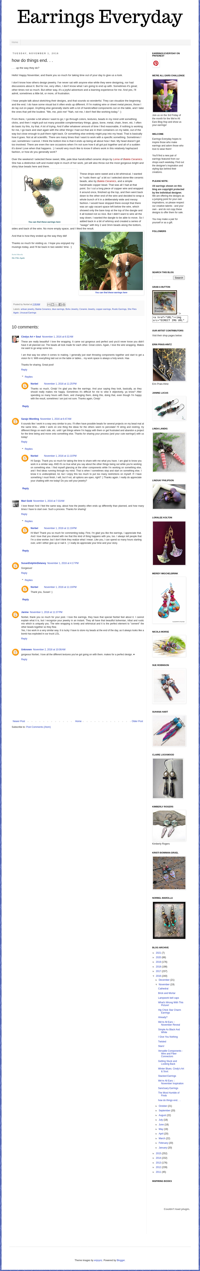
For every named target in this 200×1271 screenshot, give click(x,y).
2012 (159, 1168)
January (163, 1148)
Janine (25, 612)
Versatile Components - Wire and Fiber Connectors (170, 1055)
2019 (159, 963)
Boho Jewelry (72, 309)
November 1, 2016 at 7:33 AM (48, 501)
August (163, 1116)
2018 (159, 967)
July (161, 1121)
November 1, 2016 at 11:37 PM (46, 612)
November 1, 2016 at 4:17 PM (62, 563)
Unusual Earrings (28, 312)
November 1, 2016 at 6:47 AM (55, 419)
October (163, 1107)
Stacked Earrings (167, 1077)
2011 (159, 1173)
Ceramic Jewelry (87, 309)
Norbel (34, 383)
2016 (159, 977)
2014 (159, 1159)
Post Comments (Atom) (38, 727)
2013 (159, 1164)
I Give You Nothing (168, 1038)
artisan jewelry (27, 309)
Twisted (162, 1042)
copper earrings (103, 309)
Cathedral (163, 989)
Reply (24, 369)
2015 (159, 1154)
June (161, 1125)
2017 (159, 972)
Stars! (161, 1047)
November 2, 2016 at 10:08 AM (49, 649)
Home (15, 42)
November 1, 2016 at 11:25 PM (60, 383)
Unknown (26, 649)
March (162, 1139)
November (164, 985)
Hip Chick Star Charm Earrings (169, 1012)
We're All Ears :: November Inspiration (170, 1083)
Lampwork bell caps (168, 999)
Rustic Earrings (119, 309)
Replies (29, 376)
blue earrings (58, 309)
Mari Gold (26, 501)
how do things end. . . (169, 1101)
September (165, 1111)
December (164, 981)
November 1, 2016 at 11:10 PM (60, 455)
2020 (159, 958)
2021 (159, 954)
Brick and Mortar (166, 994)
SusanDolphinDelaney (33, 563)
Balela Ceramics (43, 309)
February (164, 1144)
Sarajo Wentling (30, 419)
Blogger (121, 1261)
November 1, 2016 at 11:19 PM (60, 528)
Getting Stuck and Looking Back (167, 1063)
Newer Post (19, 721)
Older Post (137, 721)
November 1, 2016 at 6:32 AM (57, 336)
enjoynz (98, 1261)
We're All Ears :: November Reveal (169, 1024)
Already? (162, 1018)
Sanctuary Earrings (168, 1089)
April (161, 1134)
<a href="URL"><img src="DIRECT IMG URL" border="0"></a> (172, 319)
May (161, 1130)
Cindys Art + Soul (31, 336)
